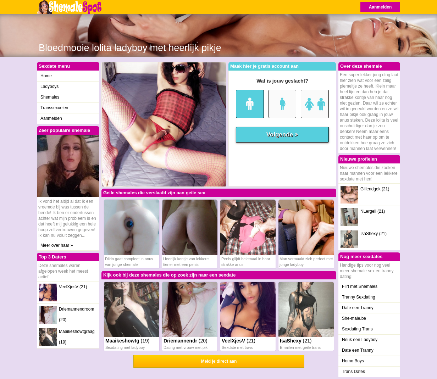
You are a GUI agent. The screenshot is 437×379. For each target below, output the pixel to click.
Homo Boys (353, 360)
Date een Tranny (358, 307)
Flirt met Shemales (359, 286)
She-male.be (354, 318)
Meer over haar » (56, 245)
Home (46, 75)
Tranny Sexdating (358, 297)
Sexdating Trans (357, 329)
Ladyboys (49, 86)
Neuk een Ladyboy (359, 339)
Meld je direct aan (219, 361)
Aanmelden (380, 7)
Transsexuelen (54, 107)
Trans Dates (353, 371)
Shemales (49, 97)
